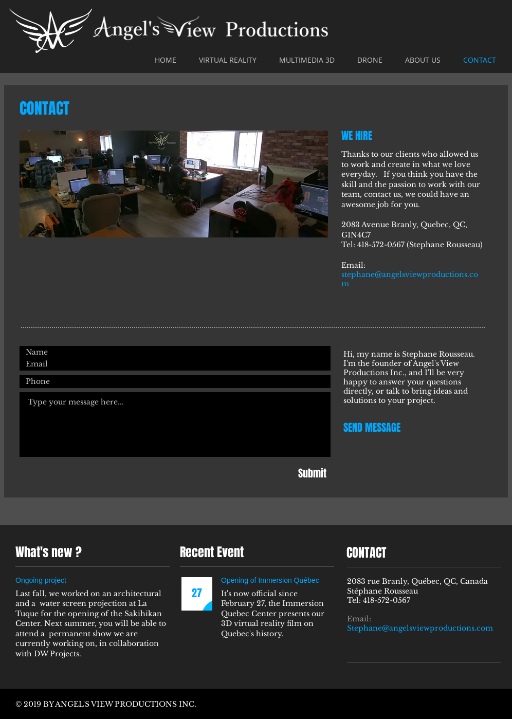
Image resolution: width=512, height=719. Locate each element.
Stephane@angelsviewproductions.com (420, 628)
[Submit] (312, 473)
